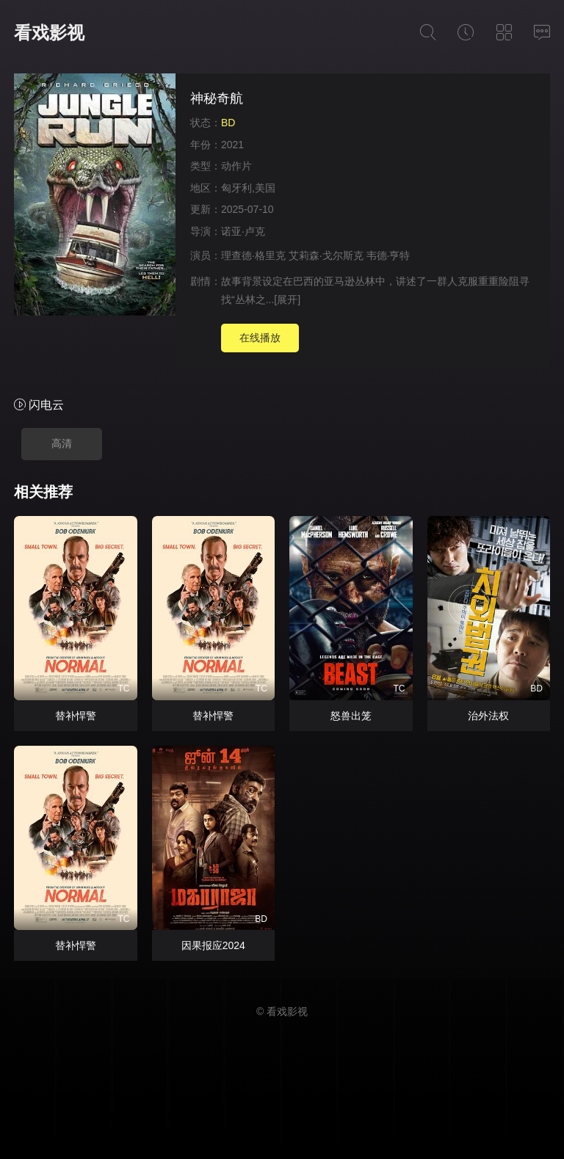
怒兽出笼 (351, 716)
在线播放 (260, 338)
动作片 (236, 166)
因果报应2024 (213, 945)
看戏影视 (49, 33)
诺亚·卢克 (243, 231)
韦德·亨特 (388, 255)
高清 (61, 443)
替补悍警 (75, 716)
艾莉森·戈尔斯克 (326, 255)
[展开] (287, 299)
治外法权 (488, 716)
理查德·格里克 (253, 255)
